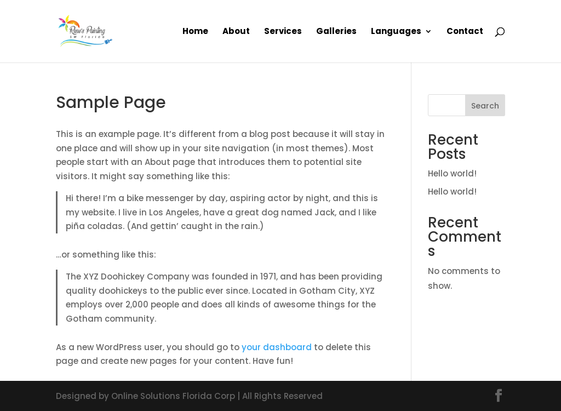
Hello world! (452, 173)
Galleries (336, 32)
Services (283, 32)
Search (485, 105)
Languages (396, 32)
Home (195, 32)
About (236, 32)
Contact (464, 32)
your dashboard (277, 347)
